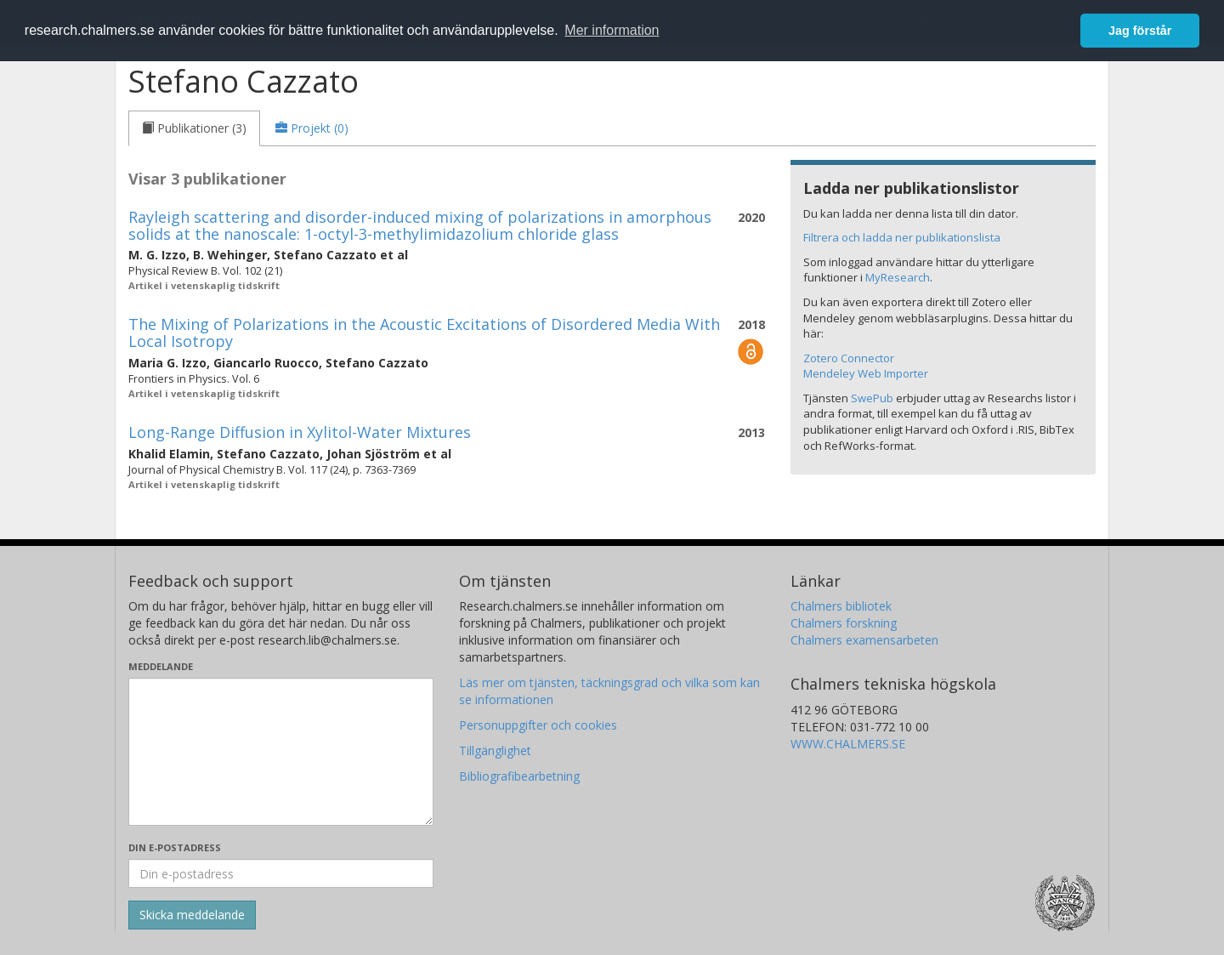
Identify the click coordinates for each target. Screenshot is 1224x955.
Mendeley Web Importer (865, 373)
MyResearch (897, 277)
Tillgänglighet (495, 750)
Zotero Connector (848, 358)
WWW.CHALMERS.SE (847, 744)
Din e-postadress (174, 847)
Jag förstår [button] (1139, 30)
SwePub (872, 398)
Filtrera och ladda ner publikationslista (901, 237)
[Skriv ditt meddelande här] (281, 752)
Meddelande (160, 666)
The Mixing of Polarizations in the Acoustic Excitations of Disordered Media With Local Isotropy (424, 332)
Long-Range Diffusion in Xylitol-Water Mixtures (299, 432)
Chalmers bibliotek (841, 606)
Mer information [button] (611, 30)
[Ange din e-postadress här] (281, 873)
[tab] (194, 128)
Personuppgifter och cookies (538, 725)
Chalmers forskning (843, 623)
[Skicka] (192, 915)
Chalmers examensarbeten (864, 640)
